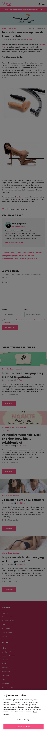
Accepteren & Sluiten (23, 727)
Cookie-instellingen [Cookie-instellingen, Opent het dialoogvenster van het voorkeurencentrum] (24, 720)
